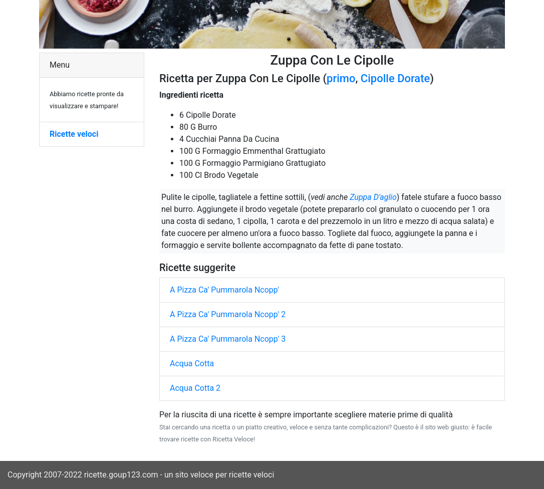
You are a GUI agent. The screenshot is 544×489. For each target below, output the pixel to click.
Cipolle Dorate (395, 78)
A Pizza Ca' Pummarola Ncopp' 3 (228, 339)
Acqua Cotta (192, 363)
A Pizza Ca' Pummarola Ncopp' (224, 290)
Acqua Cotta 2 (195, 388)
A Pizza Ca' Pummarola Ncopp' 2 (228, 314)
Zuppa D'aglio (373, 197)
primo (341, 78)
